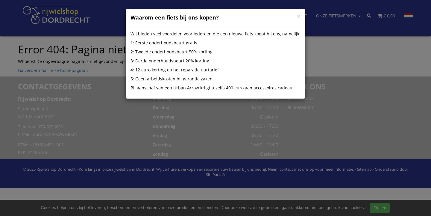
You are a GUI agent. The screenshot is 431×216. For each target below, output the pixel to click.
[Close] (299, 16)
